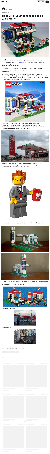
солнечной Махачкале (16, 59)
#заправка (25, 346)
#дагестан (12, 346)
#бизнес (31, 346)
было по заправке (19, 62)
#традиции (19, 346)
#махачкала (5, 346)
